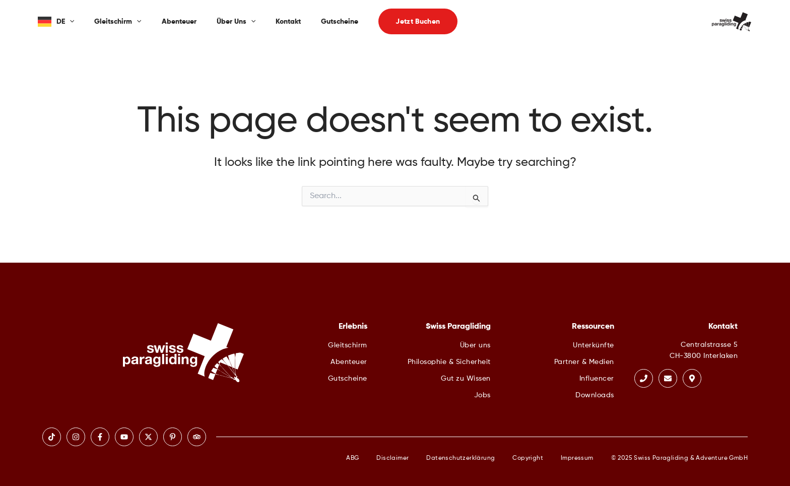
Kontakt (288, 21)
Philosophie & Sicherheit (449, 362)
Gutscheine (339, 21)
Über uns (236, 21)
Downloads (594, 395)
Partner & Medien (584, 362)
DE (65, 21)
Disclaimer (392, 458)
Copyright (527, 458)
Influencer (596, 378)
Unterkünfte (593, 345)
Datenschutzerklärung (460, 458)
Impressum (577, 458)
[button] (417, 21)
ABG (352, 458)
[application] (69, 21)
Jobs (482, 395)
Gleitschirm (117, 21)
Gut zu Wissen (466, 378)
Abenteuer (179, 21)
